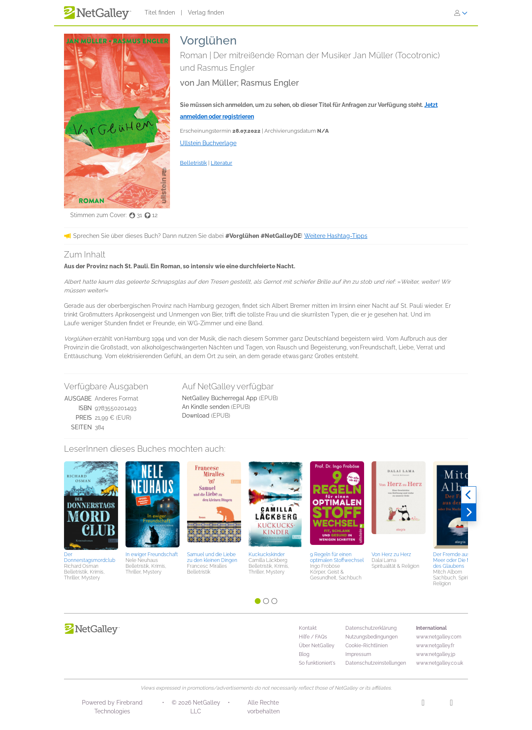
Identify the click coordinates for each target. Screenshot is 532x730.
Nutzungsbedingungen (371, 637)
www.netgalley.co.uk (439, 663)
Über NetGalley (317, 645)
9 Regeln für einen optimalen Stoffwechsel (337, 557)
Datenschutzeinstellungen (375, 663)
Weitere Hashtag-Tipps (335, 236)
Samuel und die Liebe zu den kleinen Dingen (212, 557)
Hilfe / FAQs (313, 637)
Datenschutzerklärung (371, 628)
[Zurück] (468, 495)
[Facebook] (451, 704)
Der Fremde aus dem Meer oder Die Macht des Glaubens (457, 560)
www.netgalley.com (438, 637)
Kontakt (308, 628)
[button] (91, 505)
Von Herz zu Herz (391, 554)
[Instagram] (422, 704)
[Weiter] (468, 512)
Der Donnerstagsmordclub (89, 557)
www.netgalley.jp (435, 654)
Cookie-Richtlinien (366, 645)
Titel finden (160, 12)
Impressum (358, 654)
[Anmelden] (461, 13)
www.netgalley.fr (435, 645)
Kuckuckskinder (267, 554)
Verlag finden (206, 12)
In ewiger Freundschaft (152, 554)
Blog (304, 654)
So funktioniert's (317, 663)
